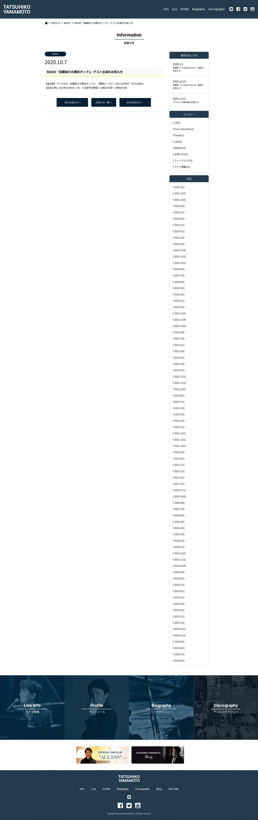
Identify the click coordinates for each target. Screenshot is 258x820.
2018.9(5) (179, 641)
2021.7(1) (179, 464)
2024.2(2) (179, 306)
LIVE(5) (178, 141)
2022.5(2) (179, 408)
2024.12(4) (180, 250)
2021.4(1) (179, 477)
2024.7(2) (179, 275)
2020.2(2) (179, 540)
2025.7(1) (179, 212)
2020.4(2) (179, 527)
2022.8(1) (179, 395)
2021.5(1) (179, 471)
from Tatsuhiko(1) (184, 129)
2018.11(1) (180, 635)
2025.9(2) (179, 206)
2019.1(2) (179, 622)
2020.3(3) (179, 534)
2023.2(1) (179, 370)
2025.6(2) (179, 218)
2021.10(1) (180, 445)
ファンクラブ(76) (183, 160)
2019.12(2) (180, 553)
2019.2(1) (179, 616)
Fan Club (173, 789)
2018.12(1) (180, 628)
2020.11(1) (180, 490)
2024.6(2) (179, 281)
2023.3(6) (179, 363)
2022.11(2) (180, 382)
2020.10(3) (180, 496)
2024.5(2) (179, 288)
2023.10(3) (180, 326)
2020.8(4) (179, 502)
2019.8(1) (179, 578)
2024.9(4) (179, 269)
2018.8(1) (179, 647)
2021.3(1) (179, 483)
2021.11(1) (180, 439)
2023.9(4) (179, 332)
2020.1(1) (179, 546)
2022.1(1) (179, 426)
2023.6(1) (179, 344)
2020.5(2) (179, 521)
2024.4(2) (179, 294)
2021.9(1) (179, 452)
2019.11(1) (180, 559)
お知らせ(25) (181, 154)
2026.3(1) (179, 187)
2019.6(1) (179, 591)
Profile (185, 9)
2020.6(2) (179, 515)
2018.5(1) (179, 660)
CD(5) (177, 122)
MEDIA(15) (180, 147)
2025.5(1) (179, 224)
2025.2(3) (179, 243)
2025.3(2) (179, 237)
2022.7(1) (179, 401)
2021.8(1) (179, 458)
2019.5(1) (179, 597)
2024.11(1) (180, 256)
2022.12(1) (180, 376)
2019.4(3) (179, 603)
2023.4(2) (179, 357)
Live (174, 9)
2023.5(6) (179, 351)
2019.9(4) (179, 572)
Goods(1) (179, 135)
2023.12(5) (180, 313)
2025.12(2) (180, 193)
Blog (159, 789)
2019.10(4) (180, 565)
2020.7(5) (179, 509)
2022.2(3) (179, 420)
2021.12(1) (180, 433)
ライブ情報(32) (182, 166)
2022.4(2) (179, 414)
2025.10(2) (180, 199)
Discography (216, 9)
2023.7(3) (179, 338)
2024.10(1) (180, 262)
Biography (198, 9)
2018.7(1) (179, 654)
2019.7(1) (179, 584)
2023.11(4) (180, 319)
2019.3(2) (179, 610)
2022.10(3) (180, 389)
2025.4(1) (179, 231)
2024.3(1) (179, 300)
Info (166, 9)
